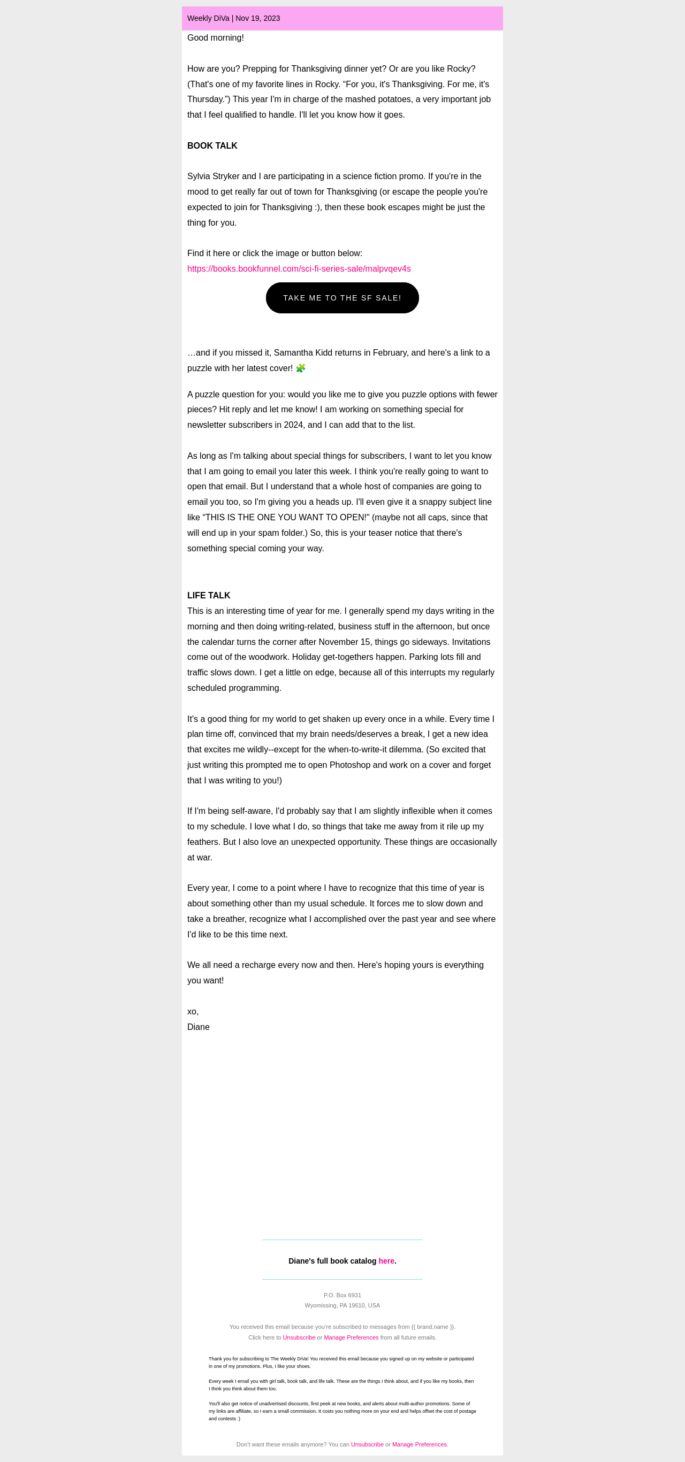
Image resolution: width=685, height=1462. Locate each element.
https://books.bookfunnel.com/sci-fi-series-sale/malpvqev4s (299, 268)
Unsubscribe (299, 1337)
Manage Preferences (351, 1337)
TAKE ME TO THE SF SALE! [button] (342, 298)
